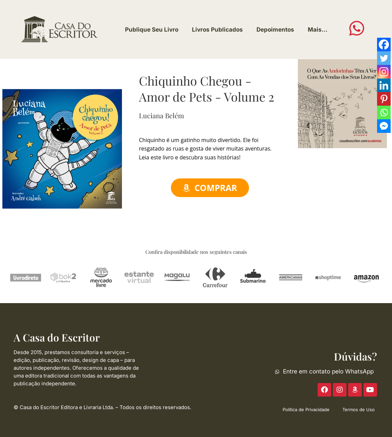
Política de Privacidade (306, 409)
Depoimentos (275, 29)
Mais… (317, 29)
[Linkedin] (384, 85)
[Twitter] (384, 58)
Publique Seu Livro (151, 29)
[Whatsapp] (384, 112)
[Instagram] (384, 71)
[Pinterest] (384, 99)
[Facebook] (384, 44)
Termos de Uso (358, 409)
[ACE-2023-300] (342, 103)
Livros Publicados (217, 29)
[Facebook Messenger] (384, 126)
